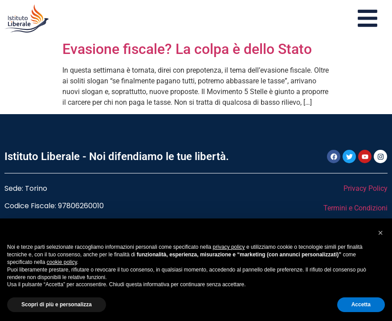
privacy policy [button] (229, 247)
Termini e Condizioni (355, 208)
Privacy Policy (365, 188)
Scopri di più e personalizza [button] (56, 304)
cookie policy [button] (62, 262)
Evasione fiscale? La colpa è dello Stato (187, 49)
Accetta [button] (361, 304)
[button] (380, 233)
